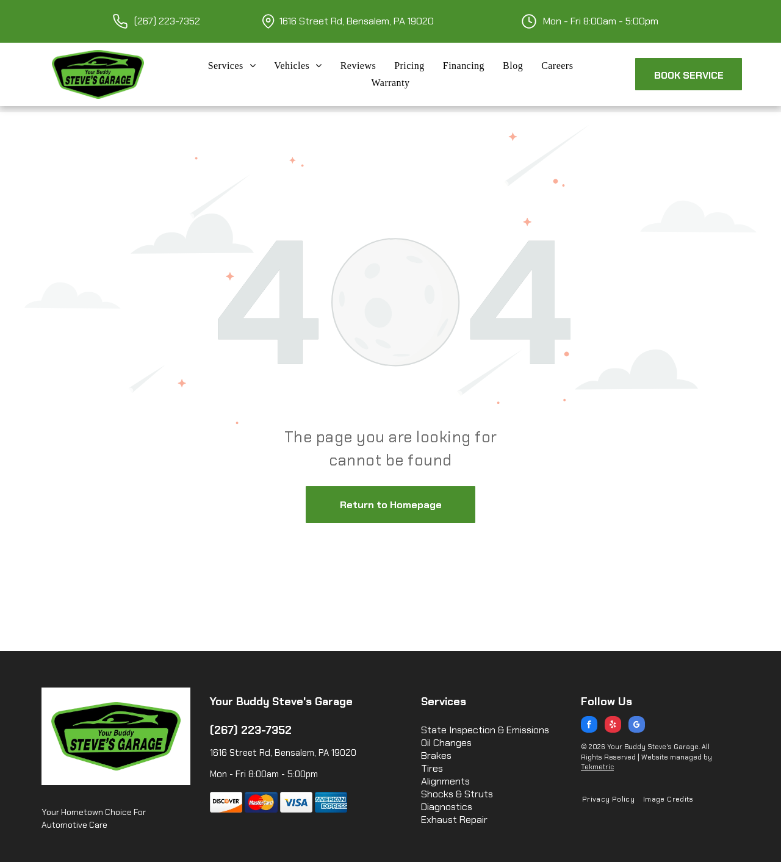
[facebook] (589, 726)
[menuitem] (232, 65)
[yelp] (613, 726)
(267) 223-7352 (167, 21)
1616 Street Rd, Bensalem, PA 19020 (356, 21)
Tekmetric (597, 767)
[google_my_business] (636, 726)
